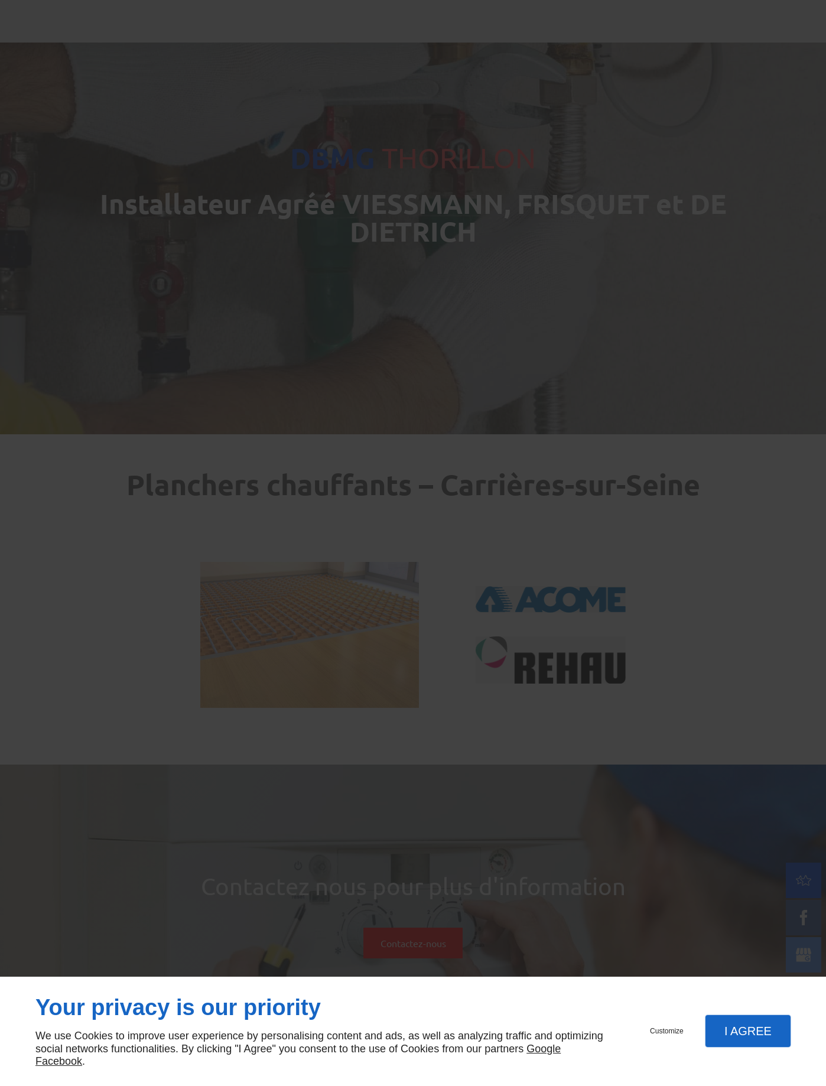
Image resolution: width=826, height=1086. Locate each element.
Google (543, 1049)
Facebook (58, 1061)
